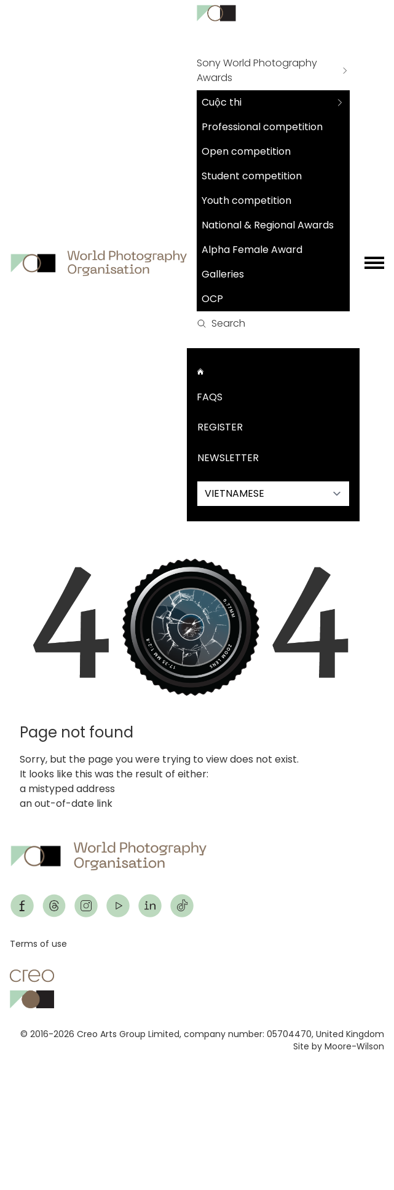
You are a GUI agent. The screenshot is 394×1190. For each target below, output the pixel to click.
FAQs (210, 397)
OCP (212, 299)
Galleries (223, 274)
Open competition (246, 151)
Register (220, 427)
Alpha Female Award (252, 250)
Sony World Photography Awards (257, 70)
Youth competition (246, 200)
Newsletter (228, 458)
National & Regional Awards (268, 225)
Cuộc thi (222, 102)
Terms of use (38, 944)
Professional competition (262, 127)
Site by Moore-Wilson (338, 1046)
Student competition (252, 176)
